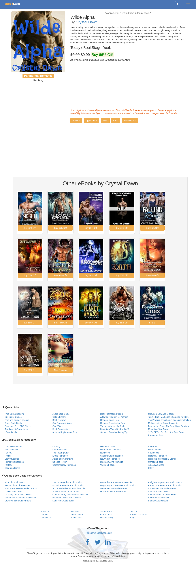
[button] (76, 120)
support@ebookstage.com (99, 533)
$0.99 (92, 55)
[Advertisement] (127, 84)
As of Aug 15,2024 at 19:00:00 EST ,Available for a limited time (100, 60)
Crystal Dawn (87, 22)
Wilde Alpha (82, 17)
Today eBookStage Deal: (90, 48)
